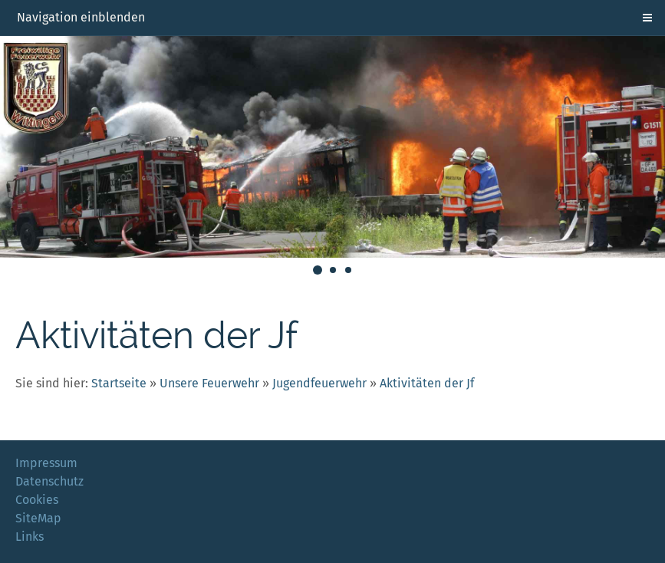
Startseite (118, 383)
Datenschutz (49, 481)
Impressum (46, 463)
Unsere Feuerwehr (209, 383)
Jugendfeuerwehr (319, 383)
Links (29, 536)
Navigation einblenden (81, 17)
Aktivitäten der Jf (427, 383)
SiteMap (38, 518)
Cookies (36, 499)
